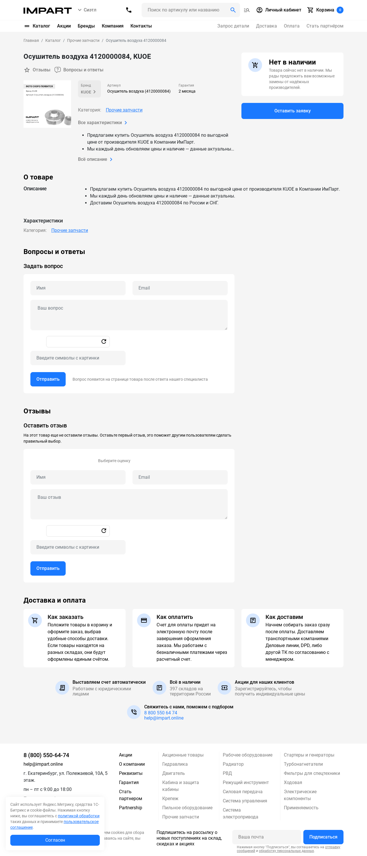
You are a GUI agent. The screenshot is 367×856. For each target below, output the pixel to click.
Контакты (141, 26)
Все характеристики (103, 122)
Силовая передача (243, 791)
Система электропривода (240, 813)
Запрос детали (233, 26)
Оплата (292, 26)
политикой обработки (78, 816)
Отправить (48, 379)
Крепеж (170, 798)
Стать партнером (130, 795)
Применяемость (301, 807)
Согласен (55, 840)
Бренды (86, 26)
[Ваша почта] (266, 837)
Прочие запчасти (124, 110)
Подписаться (323, 837)
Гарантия (129, 782)
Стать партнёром (325, 26)
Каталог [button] (37, 26)
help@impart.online (164, 718)
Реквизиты (130, 773)
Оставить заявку (292, 111)
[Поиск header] (191, 10)
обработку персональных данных (286, 851)
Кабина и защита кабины (180, 786)
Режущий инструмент (246, 782)
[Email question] (180, 288)
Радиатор (233, 764)
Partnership (130, 807)
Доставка (266, 26)
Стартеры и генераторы (309, 755)
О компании (132, 764)
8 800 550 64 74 (160, 713)
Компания (113, 26)
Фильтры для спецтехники (312, 773)
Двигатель (173, 773)
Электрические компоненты (300, 795)
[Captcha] (78, 358)
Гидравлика (175, 764)
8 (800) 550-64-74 (46, 755)
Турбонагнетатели (303, 764)
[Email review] (180, 477)
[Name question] (78, 288)
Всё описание (96, 159)
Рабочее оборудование (247, 755)
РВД (227, 773)
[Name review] (78, 477)
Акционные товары (183, 755)
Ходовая (293, 782)
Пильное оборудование (187, 807)
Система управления (245, 801)
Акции (64, 26)
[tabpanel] (183, 320)
